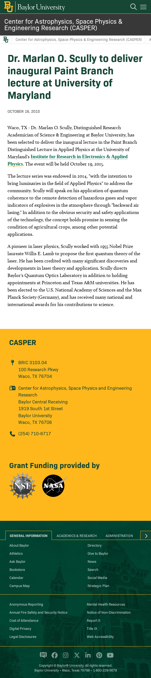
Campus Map (19, 585)
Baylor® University (70, 665)
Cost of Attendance (23, 620)
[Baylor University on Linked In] (86, 657)
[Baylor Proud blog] (42, 657)
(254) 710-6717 (34, 433)
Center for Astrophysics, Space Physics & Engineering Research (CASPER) (63, 24)
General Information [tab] (29, 535)
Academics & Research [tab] (77, 535)
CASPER (22, 341)
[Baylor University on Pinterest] (98, 657)
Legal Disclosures (22, 636)
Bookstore (17, 569)
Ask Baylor (17, 561)
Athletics (16, 553)
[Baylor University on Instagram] (64, 657)
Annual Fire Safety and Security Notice (38, 612)
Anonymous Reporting (26, 604)
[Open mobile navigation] (144, 7)
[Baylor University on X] (75, 657)
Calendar (16, 577)
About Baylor (19, 545)
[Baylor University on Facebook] (53, 657)
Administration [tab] (119, 535)
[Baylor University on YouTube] (109, 657)
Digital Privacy (20, 628)
